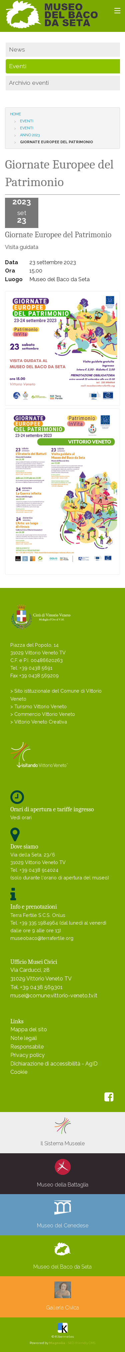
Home (15, 114)
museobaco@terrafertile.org (41, 938)
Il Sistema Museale (63, 1132)
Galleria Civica (62, 1296)
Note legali (23, 1038)
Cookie (18, 1072)
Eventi (26, 121)
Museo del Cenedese (62, 1214)
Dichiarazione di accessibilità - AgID (54, 1064)
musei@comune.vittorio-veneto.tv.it (53, 995)
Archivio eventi (29, 82)
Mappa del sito (28, 1029)
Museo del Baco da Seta (62, 1255)
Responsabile (27, 1047)
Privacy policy (27, 1055)
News (17, 49)
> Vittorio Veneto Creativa (38, 722)
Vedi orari (21, 817)
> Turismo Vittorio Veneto (38, 706)
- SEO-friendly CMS (72, 1343)
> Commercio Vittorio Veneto (42, 714)
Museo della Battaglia (62, 1173)
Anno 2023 (30, 135)
